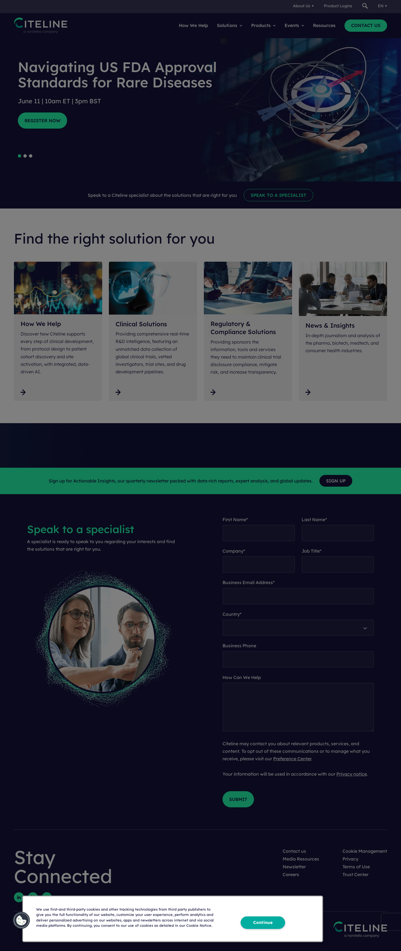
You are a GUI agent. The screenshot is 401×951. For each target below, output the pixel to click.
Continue (263, 922)
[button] (21, 920)
